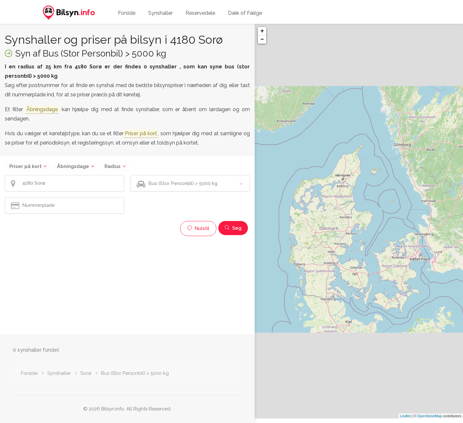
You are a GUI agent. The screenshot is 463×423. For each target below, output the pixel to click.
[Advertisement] (127, 284)
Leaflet (405, 420)
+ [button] (262, 31)
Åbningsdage (73, 166)
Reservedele (200, 13)
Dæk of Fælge (245, 13)
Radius (112, 166)
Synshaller (160, 13)
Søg (233, 228)
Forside (126, 13)
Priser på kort (25, 166)
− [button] (262, 39)
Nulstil (198, 228)
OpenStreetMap (429, 420)
